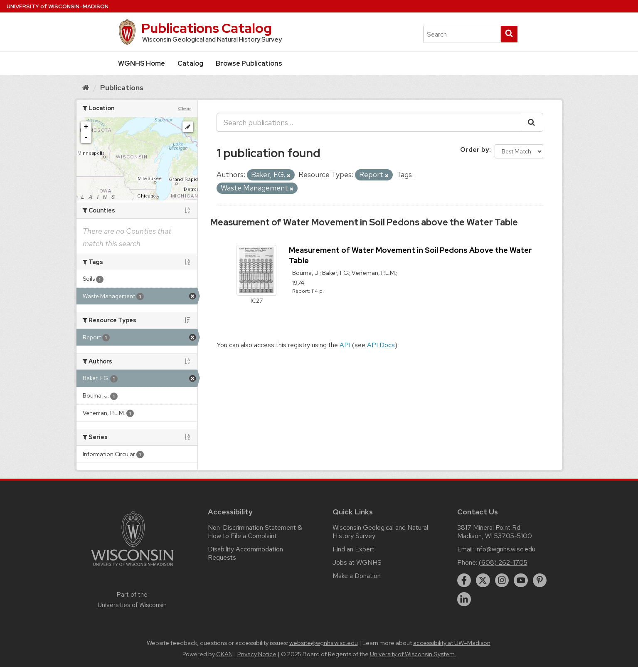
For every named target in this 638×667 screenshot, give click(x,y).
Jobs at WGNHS (357, 562)
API (345, 345)
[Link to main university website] (132, 567)
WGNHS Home (141, 63)
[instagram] (502, 580)
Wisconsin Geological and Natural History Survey (380, 531)
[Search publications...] (369, 122)
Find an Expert (353, 549)
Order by (474, 149)
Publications (121, 87)
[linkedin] (464, 599)
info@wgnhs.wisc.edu (505, 549)
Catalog (190, 63)
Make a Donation (357, 575)
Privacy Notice (256, 654)
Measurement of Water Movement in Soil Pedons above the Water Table (364, 222)
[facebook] (464, 580)
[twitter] (483, 580)
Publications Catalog (206, 28)
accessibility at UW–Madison (451, 643)
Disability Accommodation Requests (245, 553)
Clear (184, 108)
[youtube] (521, 580)
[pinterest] (540, 580)
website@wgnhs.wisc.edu (323, 643)
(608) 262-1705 (503, 562)
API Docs (381, 345)
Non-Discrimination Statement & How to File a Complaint (255, 531)
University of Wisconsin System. (413, 654)
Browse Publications (249, 63)
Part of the (132, 599)
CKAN (224, 654)
